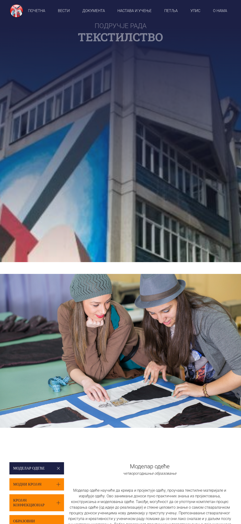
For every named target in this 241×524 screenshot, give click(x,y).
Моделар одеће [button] (29, 468)
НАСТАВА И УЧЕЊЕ (134, 10)
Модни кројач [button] (27, 484)
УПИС (195, 10)
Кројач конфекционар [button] (28, 502)
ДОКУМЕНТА (93, 10)
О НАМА (220, 10)
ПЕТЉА (171, 10)
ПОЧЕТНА (36, 10)
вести (64, 10)
